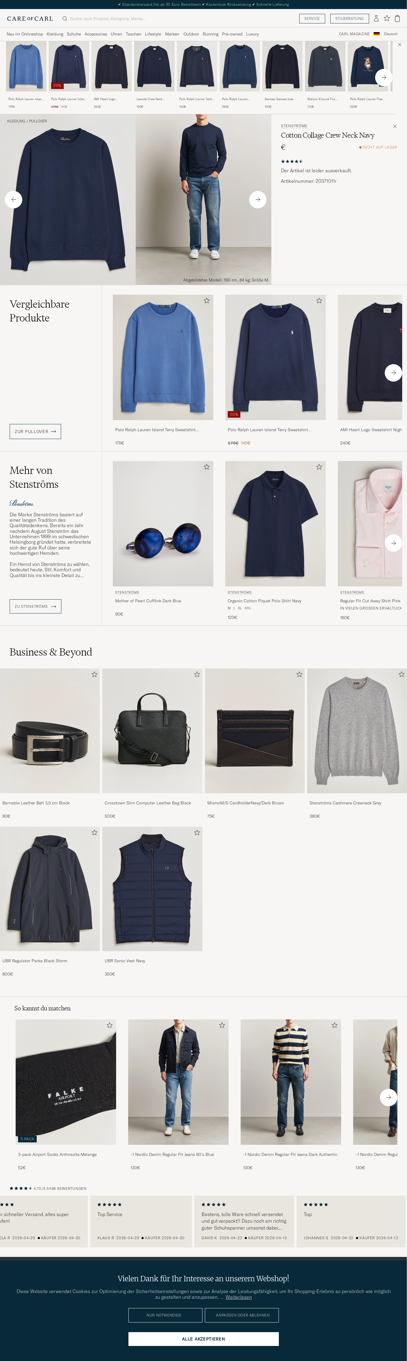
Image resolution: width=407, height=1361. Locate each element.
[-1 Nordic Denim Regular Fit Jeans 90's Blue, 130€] (178, 1095)
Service (312, 18)
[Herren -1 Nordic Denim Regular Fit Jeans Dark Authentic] (291, 1082)
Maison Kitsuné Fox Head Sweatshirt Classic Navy (324, 99)
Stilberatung (349, 18)
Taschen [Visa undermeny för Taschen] (133, 34)
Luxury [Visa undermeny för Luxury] (252, 34)
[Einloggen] (376, 18)
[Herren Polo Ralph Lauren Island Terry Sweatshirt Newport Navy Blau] (69, 66)
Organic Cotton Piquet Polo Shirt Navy (264, 601)
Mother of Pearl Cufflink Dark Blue (148, 601)
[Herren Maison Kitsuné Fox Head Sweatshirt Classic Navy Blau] (325, 66)
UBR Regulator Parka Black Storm (34, 960)
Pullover (38, 121)
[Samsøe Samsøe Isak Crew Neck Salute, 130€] (282, 75)
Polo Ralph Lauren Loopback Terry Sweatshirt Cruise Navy (238, 99)
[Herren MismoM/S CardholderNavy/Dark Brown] (255, 730)
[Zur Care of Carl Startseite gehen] (30, 18)
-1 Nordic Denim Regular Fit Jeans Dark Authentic (290, 1154)
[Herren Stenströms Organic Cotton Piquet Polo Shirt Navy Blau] (275, 523)
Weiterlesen (239, 1297)
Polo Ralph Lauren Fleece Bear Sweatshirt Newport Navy (367, 99)
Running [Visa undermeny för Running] (210, 34)
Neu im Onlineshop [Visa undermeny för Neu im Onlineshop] (25, 34)
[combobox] (391, 34)
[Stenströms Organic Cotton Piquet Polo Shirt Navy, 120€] (275, 541)
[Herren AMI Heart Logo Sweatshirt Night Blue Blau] (111, 66)
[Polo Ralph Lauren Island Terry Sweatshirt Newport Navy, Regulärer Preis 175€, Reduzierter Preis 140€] (69, 75)
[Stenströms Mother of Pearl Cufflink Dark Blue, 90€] (163, 541)
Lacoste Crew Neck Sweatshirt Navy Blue (151, 99)
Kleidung (16, 121)
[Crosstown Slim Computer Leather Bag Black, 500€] (152, 743)
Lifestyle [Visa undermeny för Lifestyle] (153, 34)
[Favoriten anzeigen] (387, 18)
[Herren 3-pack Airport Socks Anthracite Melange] (66, 1082)
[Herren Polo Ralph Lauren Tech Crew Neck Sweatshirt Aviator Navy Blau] (197, 66)
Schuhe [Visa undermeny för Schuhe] (74, 34)
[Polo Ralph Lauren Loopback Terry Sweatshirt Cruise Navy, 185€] (239, 75)
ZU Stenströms (35, 606)
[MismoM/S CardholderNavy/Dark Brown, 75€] (255, 743)
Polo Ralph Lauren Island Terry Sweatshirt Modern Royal (25, 99)
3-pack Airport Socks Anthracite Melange (57, 1154)
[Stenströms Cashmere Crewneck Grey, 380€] (357, 743)
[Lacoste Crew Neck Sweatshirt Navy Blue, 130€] (154, 75)
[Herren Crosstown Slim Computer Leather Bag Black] (152, 730)
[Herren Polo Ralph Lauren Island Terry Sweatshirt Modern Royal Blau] (26, 66)
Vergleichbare (39, 311)
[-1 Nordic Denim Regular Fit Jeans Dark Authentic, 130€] (291, 1095)
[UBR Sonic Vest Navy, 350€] (152, 902)
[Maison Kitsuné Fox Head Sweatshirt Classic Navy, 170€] (325, 75)
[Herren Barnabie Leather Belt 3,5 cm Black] (50, 730)
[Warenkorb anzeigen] (397, 18)
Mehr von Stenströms (34, 477)
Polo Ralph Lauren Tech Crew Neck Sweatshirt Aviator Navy (195, 99)
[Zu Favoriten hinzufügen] (205, 302)
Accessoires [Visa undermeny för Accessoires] (96, 34)
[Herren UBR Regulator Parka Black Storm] (50, 889)
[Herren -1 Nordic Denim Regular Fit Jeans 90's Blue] (178, 1082)
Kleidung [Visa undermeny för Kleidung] (55, 34)
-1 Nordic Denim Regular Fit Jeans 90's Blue (172, 1154)
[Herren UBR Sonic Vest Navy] (152, 889)
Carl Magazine (354, 34)
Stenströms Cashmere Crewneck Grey (345, 803)
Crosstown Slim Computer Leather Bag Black (148, 803)
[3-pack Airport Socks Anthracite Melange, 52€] (66, 1095)
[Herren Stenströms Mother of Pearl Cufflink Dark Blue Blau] (163, 523)
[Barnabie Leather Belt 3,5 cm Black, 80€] (50, 743)
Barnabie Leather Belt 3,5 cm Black (35, 803)
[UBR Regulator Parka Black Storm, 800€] (50, 902)
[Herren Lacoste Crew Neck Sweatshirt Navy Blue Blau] (154, 66)
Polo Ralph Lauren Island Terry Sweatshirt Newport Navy (68, 99)
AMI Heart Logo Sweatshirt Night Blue (108, 99)
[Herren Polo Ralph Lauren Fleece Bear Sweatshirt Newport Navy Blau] (368, 66)
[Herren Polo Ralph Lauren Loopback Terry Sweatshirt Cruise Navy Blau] (240, 66)
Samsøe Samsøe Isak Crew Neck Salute (279, 99)
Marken (172, 34)
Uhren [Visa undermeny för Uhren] (116, 34)
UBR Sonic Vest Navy (125, 960)
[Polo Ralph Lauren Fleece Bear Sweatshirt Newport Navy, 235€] (368, 75)
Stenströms (294, 126)
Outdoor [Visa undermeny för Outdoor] (191, 34)
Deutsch (391, 34)
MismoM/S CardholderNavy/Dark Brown (245, 803)
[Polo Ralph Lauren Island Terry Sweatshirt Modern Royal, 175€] (26, 75)
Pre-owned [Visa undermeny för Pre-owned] (232, 34)
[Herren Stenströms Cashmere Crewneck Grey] (357, 730)
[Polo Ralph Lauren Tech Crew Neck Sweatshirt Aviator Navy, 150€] (197, 75)
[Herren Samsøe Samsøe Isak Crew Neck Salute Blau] (282, 66)
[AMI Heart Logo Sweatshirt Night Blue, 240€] (111, 75)
